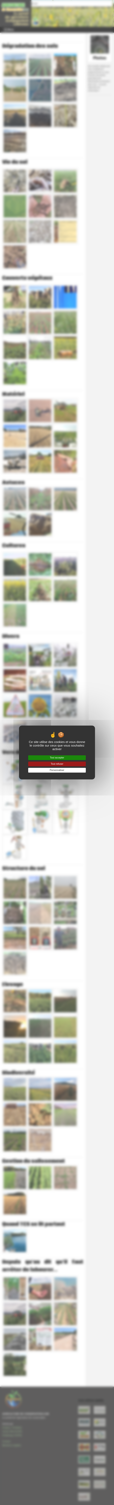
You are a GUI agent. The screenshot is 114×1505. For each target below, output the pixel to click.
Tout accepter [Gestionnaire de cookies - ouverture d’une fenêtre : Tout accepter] (57, 757)
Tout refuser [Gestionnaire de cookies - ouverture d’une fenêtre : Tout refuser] (57, 764)
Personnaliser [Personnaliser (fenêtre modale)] (57, 770)
